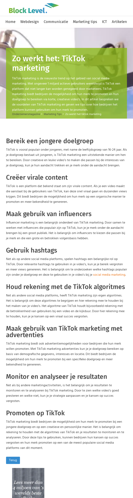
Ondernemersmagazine (26, 114)
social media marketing (109, 274)
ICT (104, 22)
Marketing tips (85, 22)
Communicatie (56, 22)
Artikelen (119, 22)
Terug (13, 460)
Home (10, 22)
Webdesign (29, 22)
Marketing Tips (53, 114)
